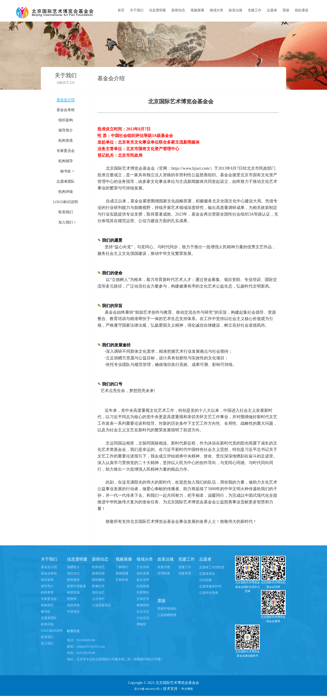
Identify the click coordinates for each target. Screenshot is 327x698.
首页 (121, 10)
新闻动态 (178, 10)
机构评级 (65, 192)
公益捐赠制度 (166, 615)
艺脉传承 (122, 579)
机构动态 (98, 567)
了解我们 (122, 567)
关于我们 (137, 10)
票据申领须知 (166, 608)
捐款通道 (301, 10)
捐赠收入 (73, 567)
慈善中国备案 (76, 586)
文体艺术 (142, 599)
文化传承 (142, 567)
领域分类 (216, 10)
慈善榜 (72, 599)
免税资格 (73, 605)
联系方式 (75, 632)
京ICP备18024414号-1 (147, 690)
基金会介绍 (66, 100)
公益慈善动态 (101, 605)
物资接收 (73, 579)
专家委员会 (66, 151)
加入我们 (47, 643)
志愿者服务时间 (210, 586)
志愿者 (272, 10)
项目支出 (73, 573)
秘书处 (45, 611)
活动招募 (205, 580)
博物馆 (141, 624)
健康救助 (142, 605)
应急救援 (142, 586)
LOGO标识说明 (65, 202)
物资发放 (73, 592)
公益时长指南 (208, 592)
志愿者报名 (207, 573)
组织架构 (65, 120)
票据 (285, 10)
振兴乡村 (142, 579)
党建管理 (184, 573)
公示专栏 (98, 599)
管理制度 (163, 573)
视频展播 (197, 10)
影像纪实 (98, 586)
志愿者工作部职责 (212, 567)
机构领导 (65, 161)
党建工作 (254, 10)
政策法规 (235, 10)
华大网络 (190, 690)
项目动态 (98, 592)
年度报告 (73, 611)
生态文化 (142, 611)
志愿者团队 (66, 181)
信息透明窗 (157, 10)
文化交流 (142, 618)
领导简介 (65, 130)
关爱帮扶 (142, 592)
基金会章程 (66, 110)
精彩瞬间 (98, 579)
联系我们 (65, 212)
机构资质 (65, 140)
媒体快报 (98, 573)
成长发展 (142, 573)
